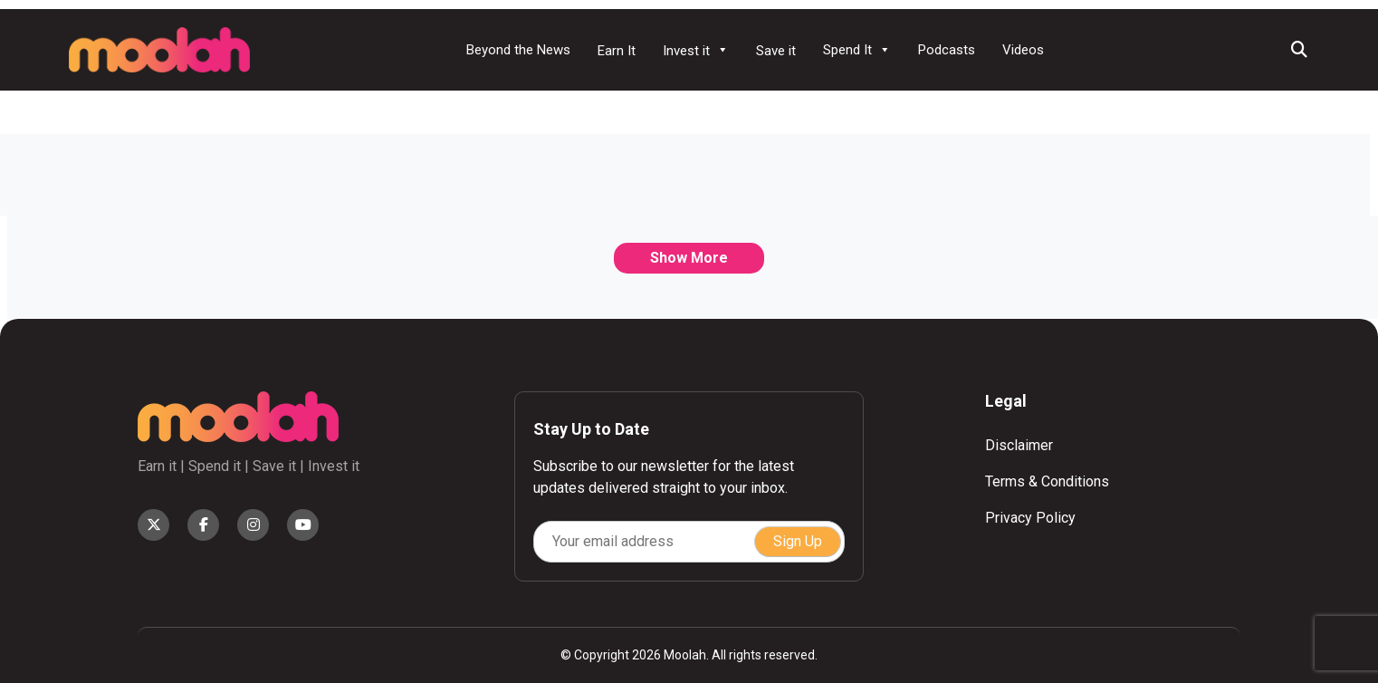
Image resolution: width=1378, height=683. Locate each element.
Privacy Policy (1030, 517)
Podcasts (946, 50)
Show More (689, 257)
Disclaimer (1019, 445)
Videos (1023, 50)
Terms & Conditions (1047, 481)
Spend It (857, 50)
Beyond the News (518, 50)
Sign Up (797, 541)
